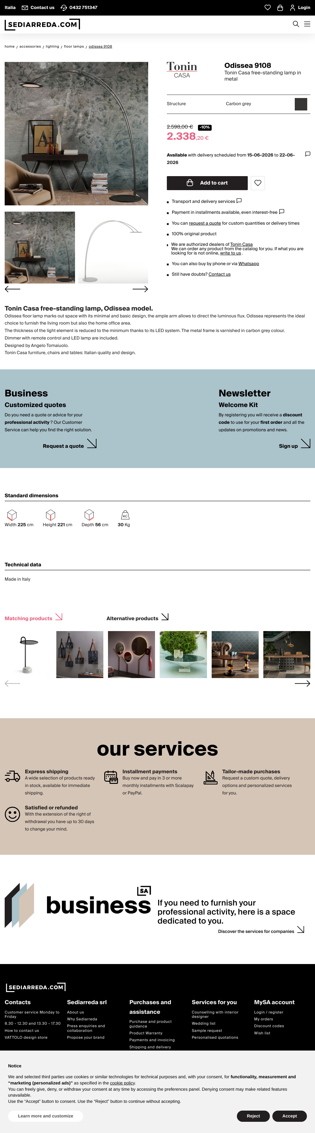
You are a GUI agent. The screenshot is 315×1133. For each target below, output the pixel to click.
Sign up (288, 446)
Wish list (262, 1033)
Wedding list (203, 1024)
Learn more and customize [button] (45, 1115)
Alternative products (132, 617)
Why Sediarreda (82, 1019)
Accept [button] (289, 1115)
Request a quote (63, 446)
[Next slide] (140, 289)
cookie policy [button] (122, 1082)
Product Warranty (145, 1033)
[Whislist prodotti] (268, 7)
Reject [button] (253, 1115)
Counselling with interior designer (215, 1014)
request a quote (205, 223)
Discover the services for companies (256, 931)
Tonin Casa (241, 244)
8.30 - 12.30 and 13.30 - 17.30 (33, 1024)
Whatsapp (248, 264)
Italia (10, 8)
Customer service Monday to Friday (32, 1014)
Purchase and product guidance (150, 1024)
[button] (40, 247)
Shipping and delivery (150, 1047)
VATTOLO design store (26, 1038)
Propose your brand (86, 1038)
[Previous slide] (12, 683)
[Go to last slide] (12, 289)
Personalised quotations (215, 1038)
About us (75, 1012)
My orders (263, 1019)
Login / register (269, 1012)
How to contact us (22, 1031)
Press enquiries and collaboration (86, 1028)
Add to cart (207, 183)
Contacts (18, 1003)
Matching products (28, 617)
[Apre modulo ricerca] (296, 24)
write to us (230, 253)
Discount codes (269, 1026)
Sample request (207, 1031)
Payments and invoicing (152, 1040)
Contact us (220, 274)
